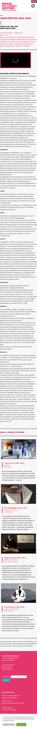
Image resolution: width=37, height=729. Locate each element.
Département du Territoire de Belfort (13, 703)
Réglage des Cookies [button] (9, 724)
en (35, 1)
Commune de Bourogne (9, 710)
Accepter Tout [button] (21, 724)
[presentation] (17, 686)
